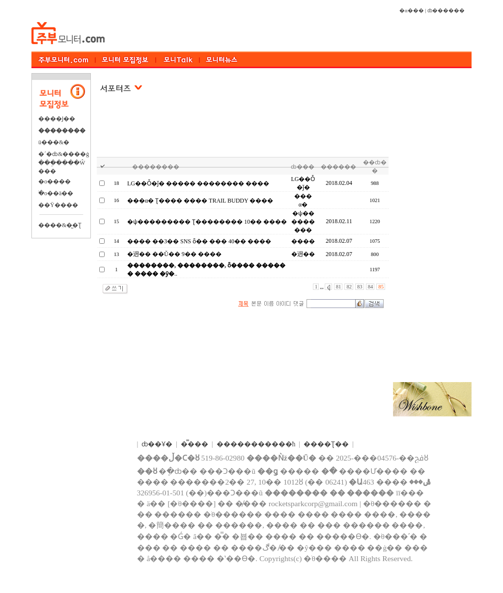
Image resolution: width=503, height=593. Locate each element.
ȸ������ (446, 10)
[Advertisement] (243, 131)
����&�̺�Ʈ (60, 225)
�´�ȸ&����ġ (63, 154)
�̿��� (194, 444)
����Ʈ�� (326, 444)
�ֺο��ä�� (55, 193)
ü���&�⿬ (53, 142)
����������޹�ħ (256, 444)
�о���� (54, 181)
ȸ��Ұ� (156, 444)
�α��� (411, 10)
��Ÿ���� (58, 205)
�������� (61, 130)
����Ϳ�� (56, 118)
